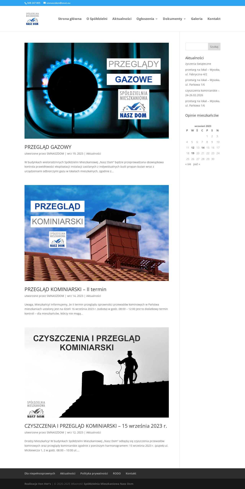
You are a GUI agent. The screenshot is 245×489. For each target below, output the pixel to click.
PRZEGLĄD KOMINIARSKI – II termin (65, 289)
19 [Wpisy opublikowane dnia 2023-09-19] (192, 153)
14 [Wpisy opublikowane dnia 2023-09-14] (202, 147)
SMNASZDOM (55, 153)
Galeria (197, 19)
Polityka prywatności (94, 473)
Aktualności (121, 19)
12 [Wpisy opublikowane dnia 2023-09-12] (192, 147)
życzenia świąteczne (198, 64)
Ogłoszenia (145, 19)
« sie (188, 164)
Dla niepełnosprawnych (39, 473)
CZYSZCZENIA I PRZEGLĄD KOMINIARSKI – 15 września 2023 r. (95, 425)
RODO (117, 473)
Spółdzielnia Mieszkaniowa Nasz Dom (108, 484)
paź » (196, 164)
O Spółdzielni (97, 19)
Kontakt (213, 19)
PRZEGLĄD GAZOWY (47, 146)
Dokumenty (172, 19)
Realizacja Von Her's (37, 484)
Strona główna (70, 19)
